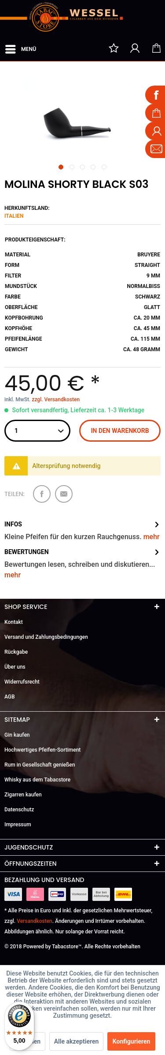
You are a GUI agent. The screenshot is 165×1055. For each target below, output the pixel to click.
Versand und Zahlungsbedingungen (46, 637)
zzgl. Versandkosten (56, 399)
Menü (20, 47)
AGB (9, 697)
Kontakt (13, 622)
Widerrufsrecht (22, 682)
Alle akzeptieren (76, 1041)
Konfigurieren (131, 1041)
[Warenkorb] (156, 48)
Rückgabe (16, 652)
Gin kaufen (17, 735)
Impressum (17, 824)
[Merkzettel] (113, 48)
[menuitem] (20, 47)
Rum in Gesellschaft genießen (39, 765)
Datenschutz (19, 810)
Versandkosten (34, 921)
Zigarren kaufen (23, 795)
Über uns (15, 667)
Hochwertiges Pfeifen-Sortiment (42, 750)
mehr (151, 537)
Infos (13, 524)
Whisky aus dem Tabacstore (37, 780)
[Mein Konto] (135, 48)
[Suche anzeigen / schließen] (92, 48)
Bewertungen (26, 551)
